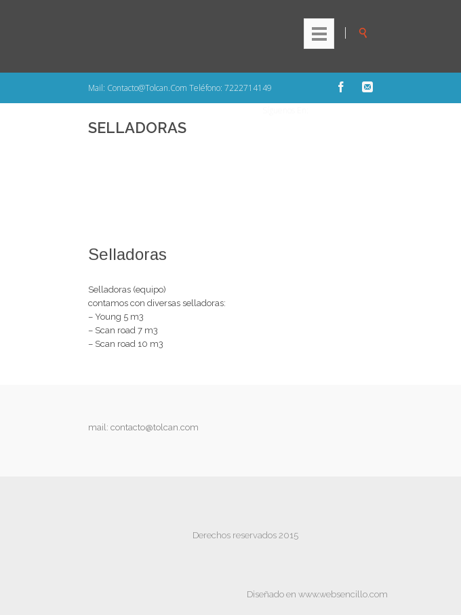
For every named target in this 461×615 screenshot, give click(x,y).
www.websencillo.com (343, 594)
